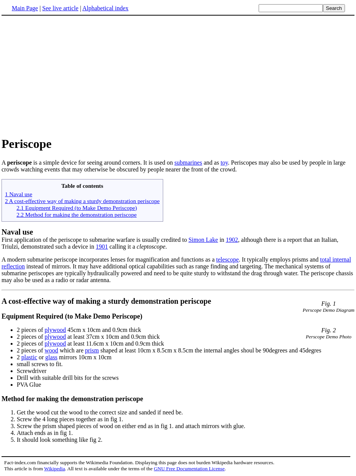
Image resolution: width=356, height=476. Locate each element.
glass (51, 357)
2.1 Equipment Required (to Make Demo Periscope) (76, 208)
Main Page (25, 8)
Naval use (17, 232)
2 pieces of (30, 330)
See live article (60, 8)
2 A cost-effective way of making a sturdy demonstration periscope (82, 201)
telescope (227, 259)
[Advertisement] (178, 75)
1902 (232, 239)
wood (51, 350)
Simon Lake (203, 239)
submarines (188, 162)
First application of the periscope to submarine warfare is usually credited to (95, 239)
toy (224, 162)
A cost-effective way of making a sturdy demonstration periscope (106, 301)
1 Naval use (18, 194)
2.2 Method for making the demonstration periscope (76, 214)
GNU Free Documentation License (189, 468)
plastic (29, 357)
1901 (102, 246)
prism (92, 350)
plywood (55, 330)
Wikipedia (54, 468)
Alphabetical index (105, 8)
